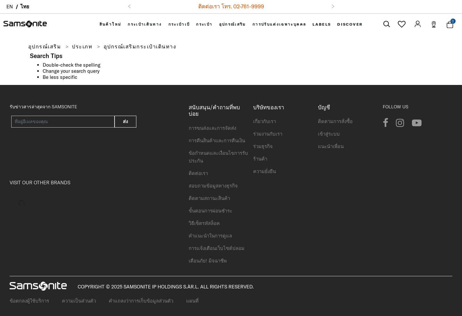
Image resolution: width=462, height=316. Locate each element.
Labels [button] (321, 24)
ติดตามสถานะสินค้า (209, 198)
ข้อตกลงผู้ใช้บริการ (29, 301)
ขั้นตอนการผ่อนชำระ (210, 211)
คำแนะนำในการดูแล (210, 236)
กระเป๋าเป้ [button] (179, 24)
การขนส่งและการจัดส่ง (212, 128)
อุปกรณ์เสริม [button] (232, 24)
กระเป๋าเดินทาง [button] (145, 24)
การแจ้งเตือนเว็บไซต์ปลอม (216, 248)
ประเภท (82, 46)
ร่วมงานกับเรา (267, 134)
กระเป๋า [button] (204, 24)
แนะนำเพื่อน (331, 146)
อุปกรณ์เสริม (44, 46)
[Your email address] (63, 122)
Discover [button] (350, 24)
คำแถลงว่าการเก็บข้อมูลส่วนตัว (141, 301)
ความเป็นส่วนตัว (79, 301)
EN (9, 6)
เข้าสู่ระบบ (329, 134)
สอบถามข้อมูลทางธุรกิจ (213, 186)
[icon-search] (386, 24)
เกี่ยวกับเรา (264, 121)
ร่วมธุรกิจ (263, 146)
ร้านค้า (260, 159)
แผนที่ (192, 301)
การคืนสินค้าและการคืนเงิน (217, 140)
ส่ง (125, 121)
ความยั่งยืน (264, 171)
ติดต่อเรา (198, 173)
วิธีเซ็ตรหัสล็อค (204, 223)
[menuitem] (110, 24)
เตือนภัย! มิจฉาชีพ (208, 261)
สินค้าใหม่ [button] (110, 24)
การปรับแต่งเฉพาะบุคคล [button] (279, 24)
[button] (129, 6)
